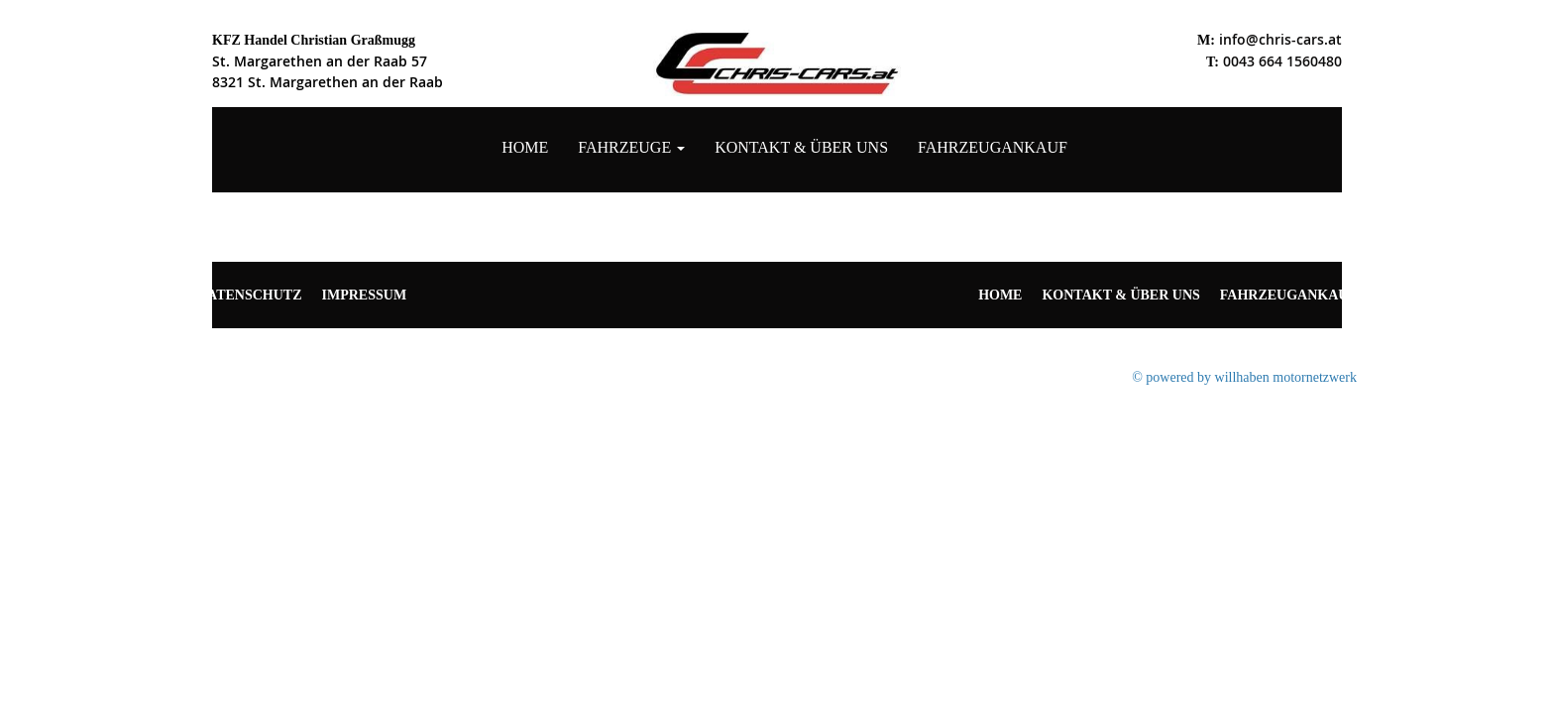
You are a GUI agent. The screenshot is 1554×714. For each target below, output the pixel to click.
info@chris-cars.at (1280, 39)
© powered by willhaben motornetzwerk (1244, 377)
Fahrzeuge (631, 147)
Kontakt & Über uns (801, 147)
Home (524, 147)
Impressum (364, 295)
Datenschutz (249, 295)
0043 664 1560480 (1282, 61)
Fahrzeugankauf (992, 147)
